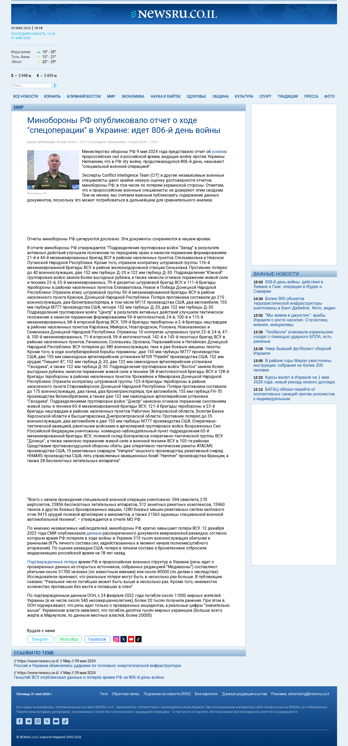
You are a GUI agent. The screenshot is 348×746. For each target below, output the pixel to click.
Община (220, 96)
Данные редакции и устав (244, 694)
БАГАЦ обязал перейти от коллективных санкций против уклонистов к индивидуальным (294, 394)
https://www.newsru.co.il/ (38, 661)
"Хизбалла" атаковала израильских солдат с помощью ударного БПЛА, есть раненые (293, 337)
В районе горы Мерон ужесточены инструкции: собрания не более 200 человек (293, 365)
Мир (111, 96)
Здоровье (196, 96)
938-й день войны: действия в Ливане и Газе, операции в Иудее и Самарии (288, 286)
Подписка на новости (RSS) (167, 694)
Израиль (52, 96)
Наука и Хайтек (166, 96)
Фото (329, 96)
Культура (244, 96)
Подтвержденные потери (52, 561)
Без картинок (206, 694)
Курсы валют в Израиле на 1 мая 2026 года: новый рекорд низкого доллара (294, 379)
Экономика (132, 96)
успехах (219, 151)
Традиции (288, 96)
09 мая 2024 (85, 661)
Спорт (265, 96)
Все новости (25, 96)
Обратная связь (125, 694)
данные (94, 533)
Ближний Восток (84, 96)
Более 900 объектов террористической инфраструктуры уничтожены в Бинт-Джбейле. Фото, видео (294, 303)
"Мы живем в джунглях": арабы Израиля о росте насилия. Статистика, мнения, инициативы (291, 320)
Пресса (311, 96)
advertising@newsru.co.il (308, 694)
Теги (104, 694)
